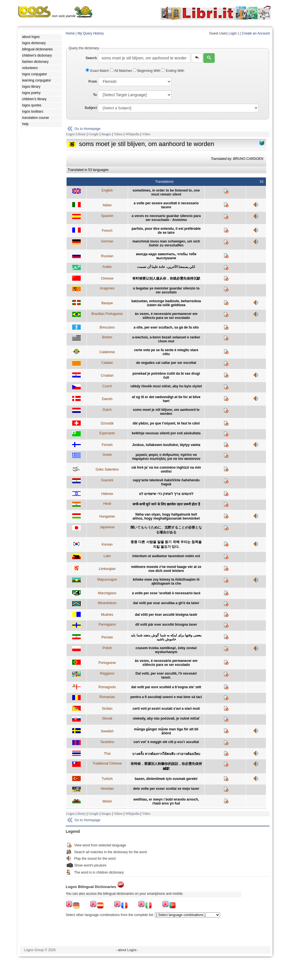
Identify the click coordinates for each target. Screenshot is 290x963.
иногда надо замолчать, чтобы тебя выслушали (166, 256)
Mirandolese (107, 603)
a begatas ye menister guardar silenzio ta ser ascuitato (166, 290)
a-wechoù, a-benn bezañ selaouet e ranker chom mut (166, 339)
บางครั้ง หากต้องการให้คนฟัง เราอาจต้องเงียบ (166, 754)
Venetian (107, 789)
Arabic (107, 267)
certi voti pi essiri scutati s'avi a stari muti (166, 709)
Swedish (107, 731)
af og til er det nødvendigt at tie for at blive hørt (166, 399)
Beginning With (147, 71)
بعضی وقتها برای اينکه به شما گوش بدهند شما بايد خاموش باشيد (166, 637)
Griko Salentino (107, 469)
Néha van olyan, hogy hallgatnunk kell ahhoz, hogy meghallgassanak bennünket (166, 516)
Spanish (107, 216)
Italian (107, 205)
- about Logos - (127, 950)
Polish (107, 648)
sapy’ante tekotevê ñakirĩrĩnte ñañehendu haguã (166, 482)
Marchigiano (107, 593)
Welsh (107, 801)
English (107, 190)
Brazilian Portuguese (107, 314)
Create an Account (256, 33)
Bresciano (107, 327)
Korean (107, 544)
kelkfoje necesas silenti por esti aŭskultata (166, 433)
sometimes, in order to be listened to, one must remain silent (166, 192)
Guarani (107, 480)
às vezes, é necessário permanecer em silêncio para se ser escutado (166, 316)
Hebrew (107, 494)
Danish (107, 399)
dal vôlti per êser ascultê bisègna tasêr (166, 615)
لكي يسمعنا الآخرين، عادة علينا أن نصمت (166, 267)
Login (233, 33)
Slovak (107, 718)
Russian (107, 256)
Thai (107, 754)
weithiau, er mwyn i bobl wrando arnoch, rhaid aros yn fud (166, 801)
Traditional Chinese (107, 763)
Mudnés (107, 615)
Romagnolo (107, 687)
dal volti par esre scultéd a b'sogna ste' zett (166, 687)
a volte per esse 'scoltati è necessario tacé (166, 593)
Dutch (107, 410)
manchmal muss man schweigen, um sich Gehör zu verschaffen (166, 243)
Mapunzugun (107, 580)
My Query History (91, 33)
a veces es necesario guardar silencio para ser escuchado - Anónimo (166, 218)
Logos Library (76, 134)
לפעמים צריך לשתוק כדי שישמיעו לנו (166, 494)
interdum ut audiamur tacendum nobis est (166, 556)
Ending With (172, 71)
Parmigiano (107, 625)
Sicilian (107, 709)
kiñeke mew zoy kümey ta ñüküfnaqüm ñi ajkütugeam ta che (166, 581)
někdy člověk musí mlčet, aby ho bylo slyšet (166, 386)
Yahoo (118, 134)
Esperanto (107, 433)
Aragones (107, 288)
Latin (107, 556)
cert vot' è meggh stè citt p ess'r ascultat (166, 742)
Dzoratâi (107, 423)
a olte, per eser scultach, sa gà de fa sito (166, 327)
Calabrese (107, 352)
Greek (107, 455)
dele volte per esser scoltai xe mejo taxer (166, 789)
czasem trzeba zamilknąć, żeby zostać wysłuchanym (166, 650)
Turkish (107, 779)
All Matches (121, 71)
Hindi (107, 504)
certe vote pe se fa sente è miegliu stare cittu (166, 352)
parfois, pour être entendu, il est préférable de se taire (166, 231)
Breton (107, 337)
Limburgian (107, 569)
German (107, 241)
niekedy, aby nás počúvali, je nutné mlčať (166, 718)
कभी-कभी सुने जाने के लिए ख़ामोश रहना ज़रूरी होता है (166, 504)
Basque (107, 303)
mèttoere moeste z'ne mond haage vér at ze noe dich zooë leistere (166, 569)
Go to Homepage (87, 129)
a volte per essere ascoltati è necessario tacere (166, 205)
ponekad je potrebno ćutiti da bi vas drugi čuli (166, 375)
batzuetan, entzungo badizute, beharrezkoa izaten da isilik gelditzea (166, 303)
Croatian (107, 376)
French (107, 231)
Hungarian (107, 516)
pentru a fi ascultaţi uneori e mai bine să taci (166, 697)
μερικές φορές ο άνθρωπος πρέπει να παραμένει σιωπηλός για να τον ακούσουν (166, 457)
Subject (91, 108)
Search (91, 58)
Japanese (107, 527)
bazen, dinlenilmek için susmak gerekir (166, 779)
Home (70, 33)
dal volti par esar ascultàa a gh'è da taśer (166, 603)
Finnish (107, 445)
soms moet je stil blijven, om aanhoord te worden (166, 412)
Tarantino (107, 742)
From (92, 81)
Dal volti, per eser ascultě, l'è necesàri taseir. (166, 675)
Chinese (107, 278)
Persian (107, 637)
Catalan (107, 363)
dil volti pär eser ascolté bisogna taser (166, 625)
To (95, 95)
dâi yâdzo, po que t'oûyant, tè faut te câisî (166, 423)
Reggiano (107, 673)
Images (106, 134)
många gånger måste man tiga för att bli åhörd (166, 731)
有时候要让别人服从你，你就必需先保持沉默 (166, 278)
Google (94, 134)
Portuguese (107, 663)
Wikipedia (132, 134)
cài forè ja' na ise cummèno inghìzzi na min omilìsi (166, 469)
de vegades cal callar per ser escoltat (166, 363)
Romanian (107, 697)
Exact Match (98, 71)
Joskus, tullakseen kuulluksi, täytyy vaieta (166, 445)
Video (146, 134)
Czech (107, 386)
